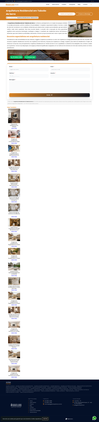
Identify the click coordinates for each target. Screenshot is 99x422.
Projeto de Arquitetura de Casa (66, 389)
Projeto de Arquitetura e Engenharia (13, 391)
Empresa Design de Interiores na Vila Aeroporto (14, 199)
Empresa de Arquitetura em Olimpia (14, 125)
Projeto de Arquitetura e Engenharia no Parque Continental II (14, 302)
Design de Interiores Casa (11, 387)
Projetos (64, 4)
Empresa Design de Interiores (75, 388)
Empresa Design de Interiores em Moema (14, 213)
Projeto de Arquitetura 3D (39, 389)
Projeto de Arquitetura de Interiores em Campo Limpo (14, 374)
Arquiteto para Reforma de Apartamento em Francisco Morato (14, 184)
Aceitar (45, 418)
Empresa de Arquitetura (46, 388)
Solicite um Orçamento (67, 14)
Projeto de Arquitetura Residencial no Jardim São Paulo (14, 257)
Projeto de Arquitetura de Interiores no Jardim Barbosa (14, 330)
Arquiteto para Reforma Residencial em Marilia (14, 273)
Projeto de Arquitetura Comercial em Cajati (14, 140)
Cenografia (72, 4)
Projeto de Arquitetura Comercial (52, 389)
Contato (85, 4)
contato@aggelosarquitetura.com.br (23, 1)
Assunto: (53, 73)
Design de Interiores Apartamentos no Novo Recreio (14, 168)
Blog (79, 4)
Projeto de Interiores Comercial (72, 391)
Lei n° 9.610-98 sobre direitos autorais (31, 103)
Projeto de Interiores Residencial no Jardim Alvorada (14, 287)
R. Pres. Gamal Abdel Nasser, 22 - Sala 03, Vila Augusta (83, 403)
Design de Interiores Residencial (24, 387)
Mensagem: (12, 79)
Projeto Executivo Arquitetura (12, 388)
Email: (52, 66)
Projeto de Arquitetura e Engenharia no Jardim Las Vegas (14, 244)
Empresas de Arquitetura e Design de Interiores (57, 387)
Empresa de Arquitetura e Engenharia (60, 388)
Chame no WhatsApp (84, 14)
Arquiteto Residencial (55, 386)
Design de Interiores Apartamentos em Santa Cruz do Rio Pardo (14, 316)
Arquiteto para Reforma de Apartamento (24, 386)
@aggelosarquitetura (79, 405)
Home (47, 4)
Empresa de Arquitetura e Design (39, 387)
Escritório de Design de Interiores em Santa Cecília (14, 361)
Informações (33, 409)
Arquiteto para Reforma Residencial (41, 386)
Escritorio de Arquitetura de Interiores (25, 389)
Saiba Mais (14, 128)
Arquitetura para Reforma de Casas (68, 386)
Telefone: (12, 73)
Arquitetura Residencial (35, 388)
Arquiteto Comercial (10, 386)
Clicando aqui (30, 57)
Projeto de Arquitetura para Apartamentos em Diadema (14, 154)
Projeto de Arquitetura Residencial (48, 391)
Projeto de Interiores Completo (12, 392)
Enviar (49, 95)
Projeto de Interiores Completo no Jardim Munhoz (14, 346)
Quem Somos (55, 4)
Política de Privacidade (35, 410)
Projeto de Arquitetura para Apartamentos (31, 391)
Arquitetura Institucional (24, 388)
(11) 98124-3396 (9, 1)
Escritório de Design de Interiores (75, 387)
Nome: (11, 66)
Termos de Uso (33, 412)
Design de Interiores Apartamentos (84, 386)
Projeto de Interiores (60, 391)
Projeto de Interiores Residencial (26, 392)
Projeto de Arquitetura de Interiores (81, 389)
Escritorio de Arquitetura (11, 389)
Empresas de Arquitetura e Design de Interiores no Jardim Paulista (14, 229)
